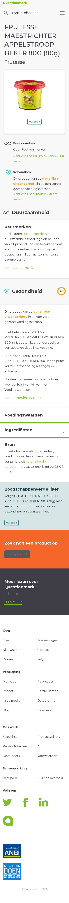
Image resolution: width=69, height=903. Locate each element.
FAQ (40, 659)
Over (6, 640)
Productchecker (20, 13)
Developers (11, 756)
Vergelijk (34, 121)
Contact (43, 650)
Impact (8, 691)
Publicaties (45, 681)
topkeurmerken (35, 234)
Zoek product (17, 554)
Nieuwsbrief (11, 650)
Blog (6, 710)
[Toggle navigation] (62, 12)
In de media (11, 700)
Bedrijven (10, 778)
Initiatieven (45, 710)
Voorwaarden (47, 756)
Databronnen (47, 700)
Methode (9, 681)
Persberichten (48, 691)
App (40, 746)
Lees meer (13, 602)
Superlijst (10, 736)
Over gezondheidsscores (22, 398)
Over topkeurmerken (20, 268)
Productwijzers (48, 736)
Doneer (8, 659)
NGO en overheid (50, 778)
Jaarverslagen (47, 640)
